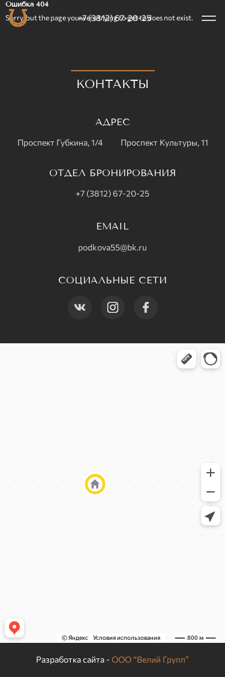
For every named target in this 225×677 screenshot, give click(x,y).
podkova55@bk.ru (112, 247)
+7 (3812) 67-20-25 (114, 18)
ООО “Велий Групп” (150, 659)
